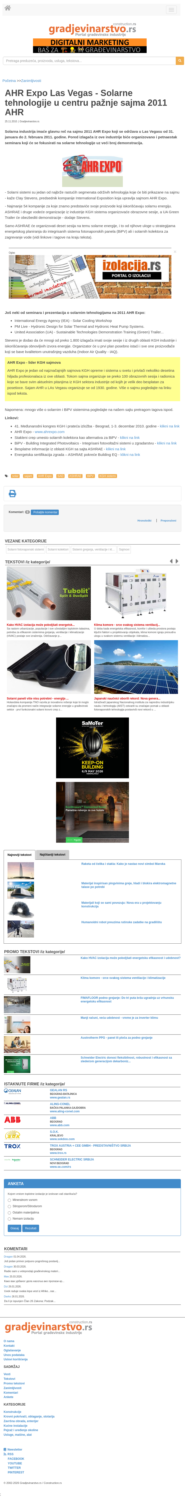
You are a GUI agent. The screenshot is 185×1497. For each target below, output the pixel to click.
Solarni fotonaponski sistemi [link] (26, 549)
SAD (61, 476)
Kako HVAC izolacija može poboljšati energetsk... (41, 625)
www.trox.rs (58, 1153)
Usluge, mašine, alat (18, 1434)
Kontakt (9, 1345)
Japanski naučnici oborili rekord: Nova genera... (127, 698)
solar (15, 476)
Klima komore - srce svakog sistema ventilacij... (127, 625)
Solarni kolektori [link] (58, 549)
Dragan (8, 1256)
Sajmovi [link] (124, 549)
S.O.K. (54, 1132)
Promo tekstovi (14, 1383)
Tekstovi (9, 1379)
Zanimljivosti (31, 81)
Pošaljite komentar (46, 512)
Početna (9, 81)
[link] (92, 29)
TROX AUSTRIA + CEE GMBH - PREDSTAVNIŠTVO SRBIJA (90, 1145)
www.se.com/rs (60, 1167)
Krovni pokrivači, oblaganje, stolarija (29, 1416)
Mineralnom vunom (25, 1200)
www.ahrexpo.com (50, 432)
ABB (53, 1118)
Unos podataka (14, 1355)
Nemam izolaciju (23, 1218)
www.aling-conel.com (65, 1111)
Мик (6, 1276)
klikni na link (170, 426)
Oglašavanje (12, 1350)
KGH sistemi (108, 476)
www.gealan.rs (60, 1097)
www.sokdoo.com (62, 1139)
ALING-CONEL (60, 1104)
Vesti (7, 1374)
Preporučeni (168, 520)
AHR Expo (45, 476)
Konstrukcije (12, 1412)
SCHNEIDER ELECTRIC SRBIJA (72, 1159)
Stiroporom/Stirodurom (27, 1206)
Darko (8, 1296)
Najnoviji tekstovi (20, 855)
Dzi (6, 1286)
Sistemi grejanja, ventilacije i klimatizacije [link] (94, 549)
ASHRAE (75, 476)
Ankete (8, 1397)
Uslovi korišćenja (16, 1359)
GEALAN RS (58, 1090)
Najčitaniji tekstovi (52, 854)
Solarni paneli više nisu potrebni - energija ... (38, 698)
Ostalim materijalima (26, 1212)
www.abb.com (59, 1125)
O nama (9, 1341)
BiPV (90, 476)
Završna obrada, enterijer (21, 1421)
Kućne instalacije (15, 1425)
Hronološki (144, 520)
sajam (28, 476)
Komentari (15, 1249)
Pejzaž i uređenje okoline (21, 1430)
